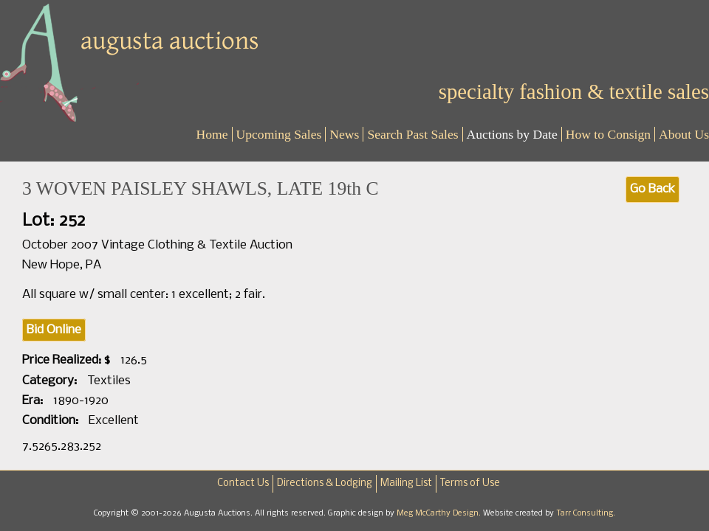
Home (212, 134)
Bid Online (54, 330)
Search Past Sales (412, 134)
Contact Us (243, 483)
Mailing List (406, 483)
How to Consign (608, 134)
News (344, 134)
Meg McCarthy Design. (440, 513)
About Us (684, 134)
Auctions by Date (512, 134)
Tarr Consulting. (585, 513)
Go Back (652, 189)
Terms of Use (470, 483)
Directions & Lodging (324, 483)
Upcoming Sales (279, 134)
